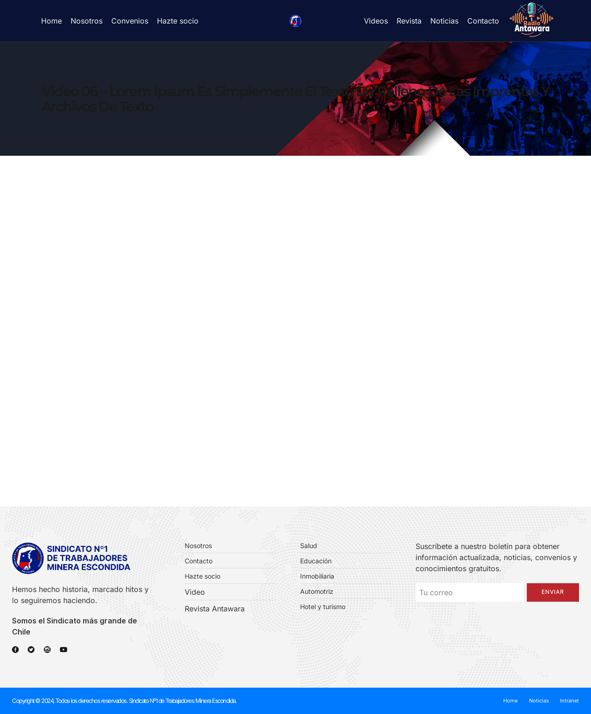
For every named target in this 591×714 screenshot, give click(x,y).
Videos (376, 20)
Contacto (483, 20)
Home (51, 20)
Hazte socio (178, 20)
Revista (409, 20)
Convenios (129, 20)
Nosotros (87, 20)
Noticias (444, 20)
